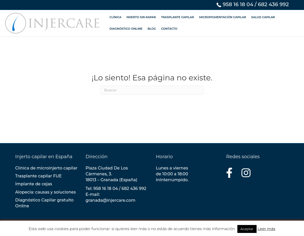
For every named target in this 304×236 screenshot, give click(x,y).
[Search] (152, 90)
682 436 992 (273, 4)
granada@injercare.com (110, 200)
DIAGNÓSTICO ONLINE (126, 28)
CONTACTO (169, 28)
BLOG (152, 28)
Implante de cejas (33, 183)
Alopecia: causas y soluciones (45, 192)
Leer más (266, 228)
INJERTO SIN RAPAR (141, 17)
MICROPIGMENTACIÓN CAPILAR (222, 17)
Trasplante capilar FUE (38, 176)
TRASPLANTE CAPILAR (177, 17)
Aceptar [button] (247, 229)
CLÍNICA (115, 17)
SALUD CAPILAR (263, 17)
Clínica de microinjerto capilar (46, 168)
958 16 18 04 (238, 4)
